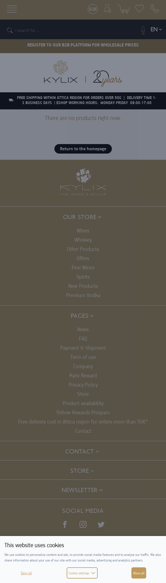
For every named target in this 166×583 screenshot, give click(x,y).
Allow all (139, 573)
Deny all (26, 573)
